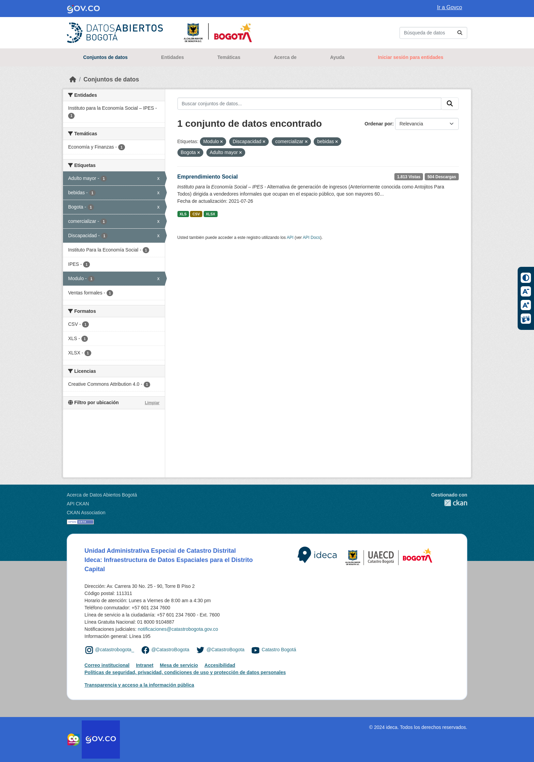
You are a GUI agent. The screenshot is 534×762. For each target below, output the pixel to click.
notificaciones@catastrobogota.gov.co (178, 629)
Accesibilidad (219, 665)
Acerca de (285, 57)
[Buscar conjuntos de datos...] (433, 33)
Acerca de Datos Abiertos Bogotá (102, 495)
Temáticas (228, 57)
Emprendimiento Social (207, 177)
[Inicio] (72, 79)
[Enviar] (460, 33)
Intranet (144, 665)
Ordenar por (378, 123)
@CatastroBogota (170, 649)
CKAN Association (86, 512)
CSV (196, 214)
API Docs (311, 237)
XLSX (210, 214)
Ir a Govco (449, 7)
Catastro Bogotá (279, 649)
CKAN (449, 502)
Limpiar (152, 402)
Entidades (172, 57)
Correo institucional (106, 665)
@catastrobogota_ (114, 649)
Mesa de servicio (179, 665)
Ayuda (337, 57)
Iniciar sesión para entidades (410, 57)
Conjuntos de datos (105, 57)
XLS (182, 214)
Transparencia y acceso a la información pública (139, 685)
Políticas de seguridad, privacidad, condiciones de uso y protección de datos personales (185, 672)
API (290, 237)
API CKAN (78, 503)
